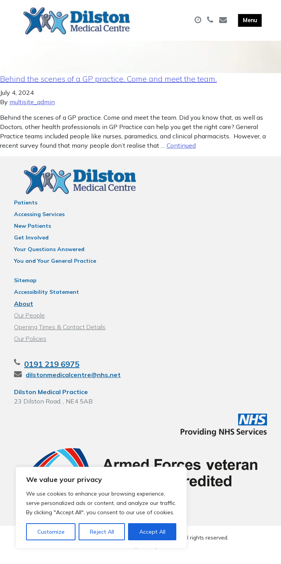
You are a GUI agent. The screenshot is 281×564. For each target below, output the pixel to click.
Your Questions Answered (49, 255)
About (23, 310)
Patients (25, 209)
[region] (101, 507)
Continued (181, 152)
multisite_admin (32, 108)
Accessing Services (39, 220)
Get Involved (31, 244)
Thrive (168, 552)
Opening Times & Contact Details (59, 333)
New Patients (32, 232)
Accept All (152, 531)
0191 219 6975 (51, 370)
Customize (51, 531)
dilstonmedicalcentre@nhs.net (73, 381)
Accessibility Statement (46, 298)
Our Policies (30, 345)
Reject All (102, 531)
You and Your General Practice (55, 267)
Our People (29, 322)
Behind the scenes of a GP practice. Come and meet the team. (108, 85)
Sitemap (25, 286)
